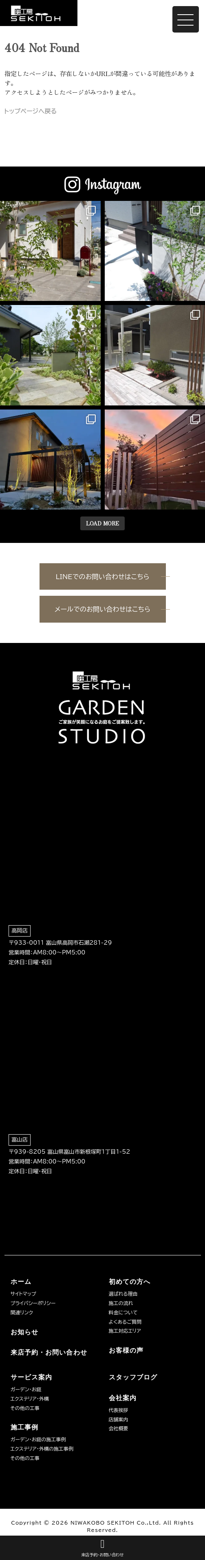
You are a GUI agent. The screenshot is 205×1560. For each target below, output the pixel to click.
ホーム (21, 1281)
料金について (123, 1312)
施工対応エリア (125, 1330)
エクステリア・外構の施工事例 (42, 1448)
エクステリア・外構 (30, 1398)
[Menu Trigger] (185, 19)
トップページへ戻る (30, 111)
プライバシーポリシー (33, 1303)
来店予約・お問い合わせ (49, 1352)
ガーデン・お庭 (26, 1389)
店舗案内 (118, 1419)
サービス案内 (32, 1377)
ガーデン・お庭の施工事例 (38, 1439)
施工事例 (24, 1427)
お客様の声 (126, 1350)
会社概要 (118, 1428)
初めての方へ (130, 1281)
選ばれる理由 (123, 1293)
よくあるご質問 (125, 1321)
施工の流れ (121, 1303)
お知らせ (24, 1332)
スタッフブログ (133, 1377)
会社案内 (123, 1398)
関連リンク (22, 1312)
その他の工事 (25, 1407)
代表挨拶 (118, 1409)
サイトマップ (23, 1293)
